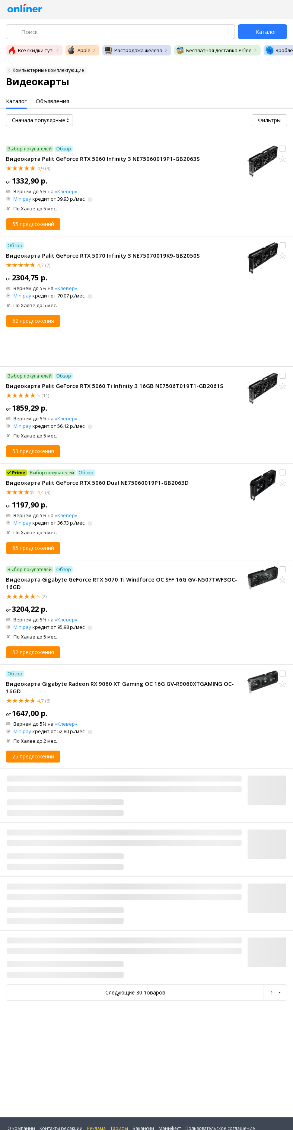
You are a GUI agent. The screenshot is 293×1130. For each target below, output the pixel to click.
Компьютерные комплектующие (48, 70)
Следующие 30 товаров (135, 992)
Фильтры (269, 120)
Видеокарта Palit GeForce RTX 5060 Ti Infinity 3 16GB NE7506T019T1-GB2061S (114, 385)
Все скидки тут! (30, 50)
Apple (78, 50)
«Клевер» (66, 191)
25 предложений (33, 756)
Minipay (22, 198)
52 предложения (33, 320)
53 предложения (33, 451)
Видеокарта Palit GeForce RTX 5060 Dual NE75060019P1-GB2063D (97, 482)
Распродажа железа (133, 50)
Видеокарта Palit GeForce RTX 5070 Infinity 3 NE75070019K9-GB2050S (103, 255)
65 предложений (33, 547)
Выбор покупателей (29, 149)
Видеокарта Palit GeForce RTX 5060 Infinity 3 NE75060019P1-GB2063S (103, 158)
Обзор (63, 149)
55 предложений (33, 223)
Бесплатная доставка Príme (214, 50)
